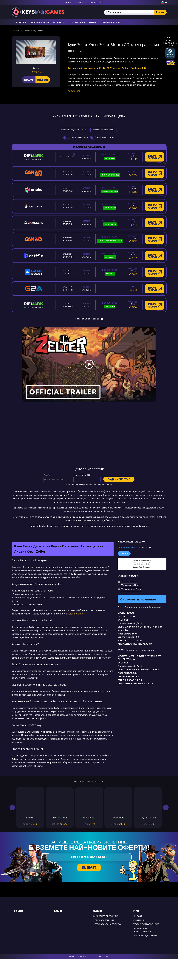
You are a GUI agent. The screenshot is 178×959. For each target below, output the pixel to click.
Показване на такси (75, 137)
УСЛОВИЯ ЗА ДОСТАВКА (145, 935)
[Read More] (115, 91)
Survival (124, 553)
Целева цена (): (82, 475)
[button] (12, 807)
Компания (139, 920)
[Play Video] (89, 364)
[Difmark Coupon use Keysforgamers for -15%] (89, 533)
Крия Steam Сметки (101, 137)
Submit (89, 867)
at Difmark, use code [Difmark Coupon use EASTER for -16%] (84, 2)
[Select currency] (86, 130)
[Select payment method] (69, 130)
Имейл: (47, 475)
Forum (93, 22)
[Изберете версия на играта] (104, 130)
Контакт (137, 916)
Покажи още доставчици (89, 318)
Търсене (160, 12)
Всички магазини (110, 22)
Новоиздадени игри (104, 920)
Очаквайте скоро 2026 (105, 916)
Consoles (60, 22)
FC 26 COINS (77, 22)
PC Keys (21, 22)
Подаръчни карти (39, 22)
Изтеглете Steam (76, 613)
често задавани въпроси (107, 924)
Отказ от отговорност (146, 924)
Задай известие (119, 479)
